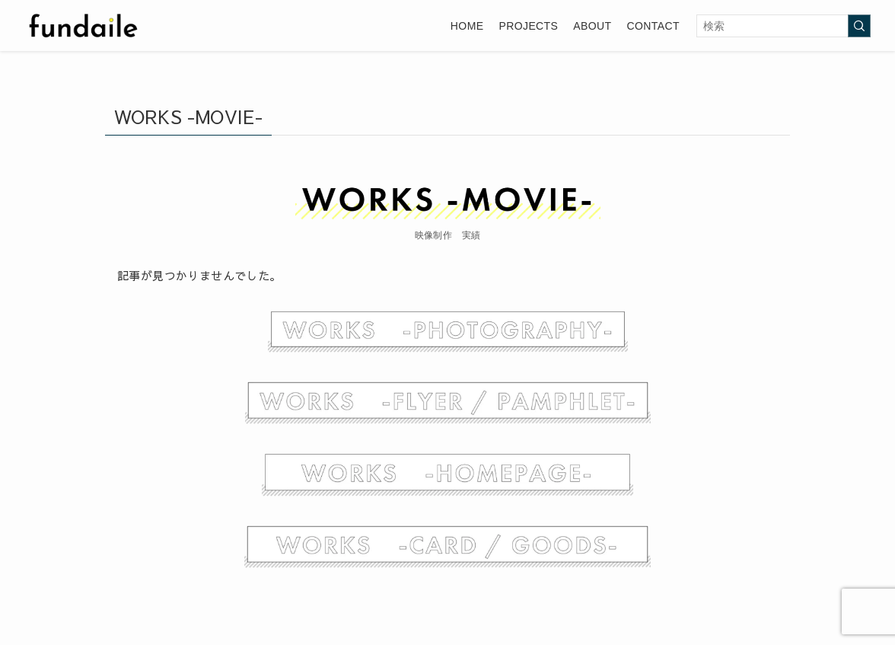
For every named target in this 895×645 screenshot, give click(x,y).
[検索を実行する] (859, 25)
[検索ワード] (783, 25)
